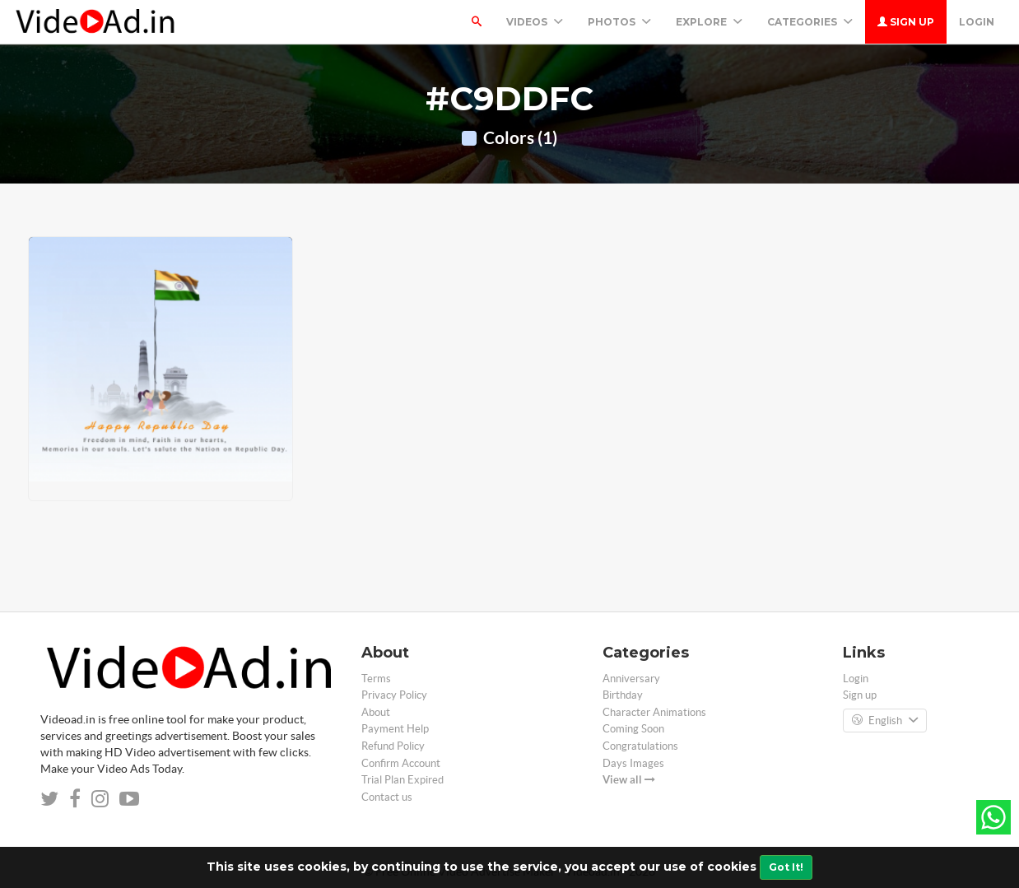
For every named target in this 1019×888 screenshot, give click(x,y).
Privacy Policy (394, 695)
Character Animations (654, 712)
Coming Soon (633, 729)
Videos (534, 22)
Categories (810, 22)
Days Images (633, 763)
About (375, 712)
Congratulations (640, 746)
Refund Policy (393, 746)
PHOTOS (619, 22)
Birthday (623, 695)
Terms (376, 678)
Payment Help (395, 729)
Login (976, 22)
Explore (709, 22)
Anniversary (631, 678)
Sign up (905, 22)
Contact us (386, 797)
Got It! (786, 867)
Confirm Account (400, 763)
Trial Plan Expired (402, 780)
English (885, 721)
